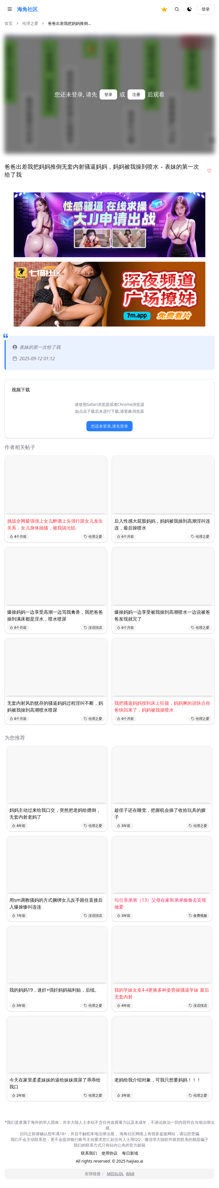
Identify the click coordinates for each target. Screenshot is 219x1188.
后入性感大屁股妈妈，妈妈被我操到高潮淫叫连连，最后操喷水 (162, 524)
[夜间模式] (189, 9)
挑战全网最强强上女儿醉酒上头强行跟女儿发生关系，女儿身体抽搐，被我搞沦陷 (55, 524)
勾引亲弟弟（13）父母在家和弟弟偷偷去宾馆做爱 (160, 903)
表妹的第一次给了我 (36, 347)
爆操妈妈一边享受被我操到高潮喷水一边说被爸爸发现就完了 (162, 615)
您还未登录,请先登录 (109, 426)
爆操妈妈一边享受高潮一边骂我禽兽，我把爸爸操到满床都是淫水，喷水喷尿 (55, 615)
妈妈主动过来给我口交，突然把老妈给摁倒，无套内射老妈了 (55, 813)
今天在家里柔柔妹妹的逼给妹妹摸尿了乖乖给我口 (55, 1083)
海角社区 (27, 9)
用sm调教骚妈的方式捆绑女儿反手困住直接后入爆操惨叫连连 (56, 903)
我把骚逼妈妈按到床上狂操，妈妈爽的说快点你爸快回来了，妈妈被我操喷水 (162, 706)
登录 (206, 9)
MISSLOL (115, 1173)
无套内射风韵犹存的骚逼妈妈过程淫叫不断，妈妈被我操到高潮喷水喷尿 (55, 706)
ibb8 (130, 1173)
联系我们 (89, 1153)
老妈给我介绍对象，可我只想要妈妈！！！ (157, 1080)
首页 (9, 23)
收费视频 (198, 915)
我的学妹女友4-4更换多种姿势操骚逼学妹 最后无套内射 (161, 993)
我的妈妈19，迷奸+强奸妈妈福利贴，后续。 (54, 990)
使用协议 (109, 1153)
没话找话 (93, 627)
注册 (136, 94)
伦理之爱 (30, 23)
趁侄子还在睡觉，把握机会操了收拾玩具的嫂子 (160, 813)
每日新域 (130, 1153)
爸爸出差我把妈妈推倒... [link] (69, 23)
